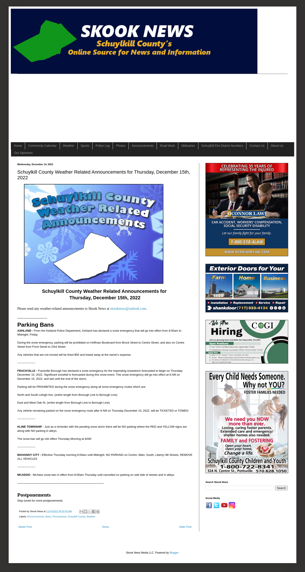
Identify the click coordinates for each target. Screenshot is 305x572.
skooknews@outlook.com (128, 308)
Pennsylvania (59, 516)
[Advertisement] (89, 104)
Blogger (174, 552)
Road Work (167, 145)
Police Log (103, 145)
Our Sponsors (23, 153)
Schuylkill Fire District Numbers (222, 145)
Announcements (143, 145)
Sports (85, 145)
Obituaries (188, 145)
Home (18, 145)
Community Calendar (42, 145)
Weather (68, 145)
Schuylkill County (76, 516)
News (48, 516)
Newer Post (25, 526)
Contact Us (256, 145)
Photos (120, 145)
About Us (277, 145)
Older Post (185, 526)
